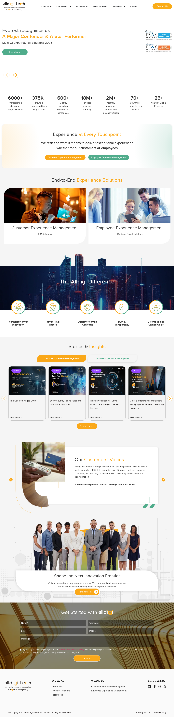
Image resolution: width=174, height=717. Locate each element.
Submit (87, 658)
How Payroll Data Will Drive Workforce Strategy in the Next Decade (105, 404)
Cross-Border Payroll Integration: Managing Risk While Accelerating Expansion (147, 404)
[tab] (61, 358)
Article (16, 370)
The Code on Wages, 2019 (23, 400)
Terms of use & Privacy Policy (71, 649)
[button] (6, 75)
